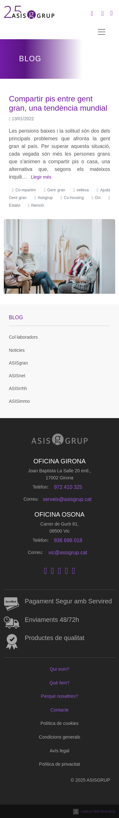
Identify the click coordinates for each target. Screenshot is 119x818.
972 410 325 (68, 487)
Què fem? (59, 682)
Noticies (17, 350)
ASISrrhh (18, 388)
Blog (16, 317)
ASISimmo (19, 401)
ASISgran (18, 362)
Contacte (59, 709)
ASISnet (17, 375)
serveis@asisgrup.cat (67, 499)
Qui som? (59, 669)
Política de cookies (60, 723)
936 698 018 (68, 540)
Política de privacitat (59, 764)
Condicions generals (59, 737)
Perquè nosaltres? (59, 696)
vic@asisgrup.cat (67, 552)
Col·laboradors (23, 337)
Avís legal (59, 750)
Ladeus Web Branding (98, 811)
